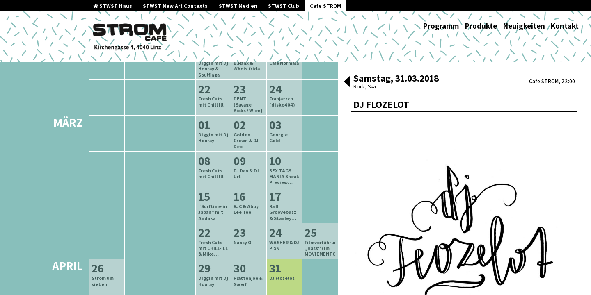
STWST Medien (238, 5)
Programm (441, 25)
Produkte (481, 25)
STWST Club (283, 5)
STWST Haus (112, 5)
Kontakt (564, 25)
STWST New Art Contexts (175, 5)
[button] (347, 82)
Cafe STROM (325, 5)
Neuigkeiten (524, 25)
